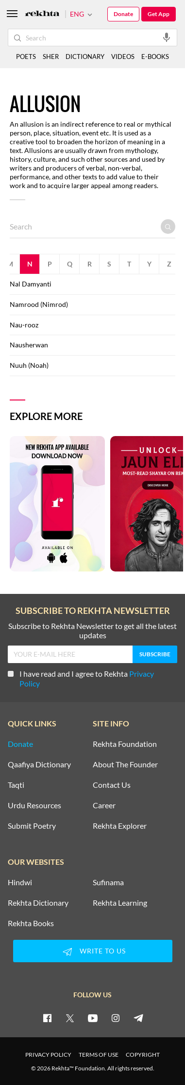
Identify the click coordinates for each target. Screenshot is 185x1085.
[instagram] (115, 1018)
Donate (123, 14)
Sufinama (108, 882)
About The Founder (125, 764)
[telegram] (138, 1018)
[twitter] (70, 1018)
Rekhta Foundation (125, 744)
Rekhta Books (31, 923)
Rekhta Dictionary (38, 903)
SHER (51, 56)
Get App (158, 14)
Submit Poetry (32, 826)
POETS (26, 56)
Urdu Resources (34, 805)
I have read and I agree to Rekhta (81, 678)
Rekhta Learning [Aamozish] (120, 903)
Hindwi (20, 882)
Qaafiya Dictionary (39, 764)
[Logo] (42, 14)
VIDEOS (123, 56)
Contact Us (112, 785)
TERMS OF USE (98, 1054)
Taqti (16, 785)
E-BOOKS (155, 56)
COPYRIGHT (143, 1054)
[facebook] (47, 1018)
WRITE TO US (93, 951)
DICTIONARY (85, 56)
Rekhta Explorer (120, 826)
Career (104, 805)
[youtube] (93, 1018)
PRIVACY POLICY (48, 1054)
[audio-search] (166, 37)
